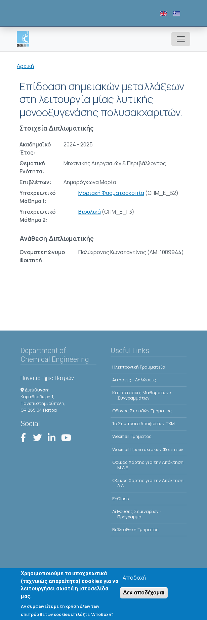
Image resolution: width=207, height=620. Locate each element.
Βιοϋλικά (89, 211)
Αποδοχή (134, 578)
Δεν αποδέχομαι (143, 593)
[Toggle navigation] (180, 39)
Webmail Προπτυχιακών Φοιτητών (147, 449)
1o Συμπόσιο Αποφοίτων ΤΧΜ (143, 423)
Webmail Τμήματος (132, 436)
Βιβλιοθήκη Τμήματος (135, 529)
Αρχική (25, 66)
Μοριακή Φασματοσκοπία (111, 193)
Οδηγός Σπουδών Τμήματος (142, 411)
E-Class (120, 498)
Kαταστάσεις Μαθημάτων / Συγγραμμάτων (141, 395)
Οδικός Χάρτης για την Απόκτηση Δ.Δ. (147, 483)
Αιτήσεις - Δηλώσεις (134, 380)
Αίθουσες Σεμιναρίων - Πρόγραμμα (137, 514)
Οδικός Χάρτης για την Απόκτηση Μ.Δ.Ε (147, 465)
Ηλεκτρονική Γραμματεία (138, 367)
